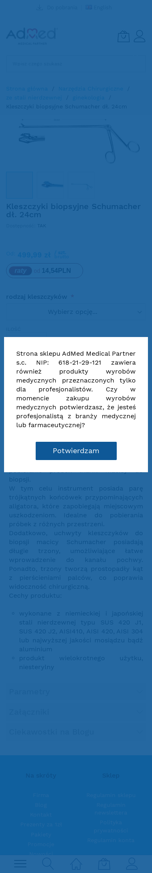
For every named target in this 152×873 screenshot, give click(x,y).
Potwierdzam (76, 450)
